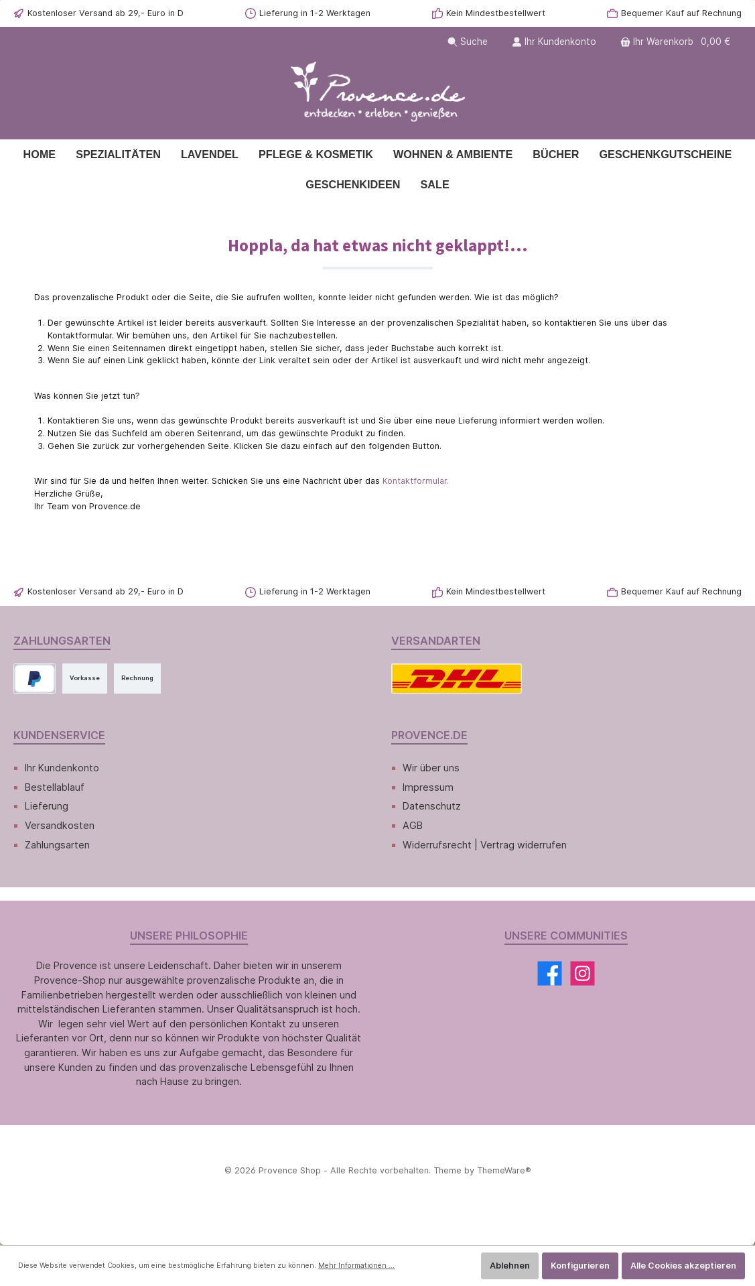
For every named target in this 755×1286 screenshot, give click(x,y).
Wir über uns (431, 767)
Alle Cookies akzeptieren (683, 1266)
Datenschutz (432, 806)
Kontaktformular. (416, 481)
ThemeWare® (504, 1170)
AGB (413, 825)
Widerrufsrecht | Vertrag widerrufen (485, 844)
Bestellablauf (54, 787)
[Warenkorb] (677, 42)
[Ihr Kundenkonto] (554, 42)
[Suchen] (467, 42)
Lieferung (46, 806)
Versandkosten (59, 825)
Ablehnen (510, 1266)
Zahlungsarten (57, 844)
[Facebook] (550, 973)
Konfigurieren (580, 1266)
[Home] (39, 154)
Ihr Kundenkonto (62, 767)
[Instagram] (582, 973)
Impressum (428, 787)
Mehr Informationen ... (356, 1265)
